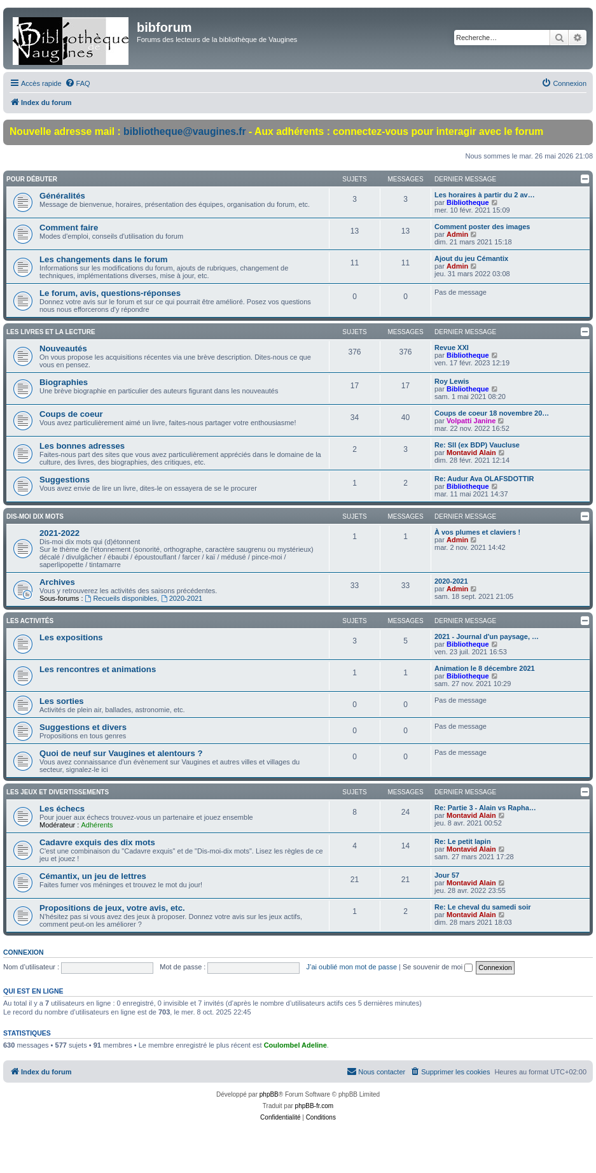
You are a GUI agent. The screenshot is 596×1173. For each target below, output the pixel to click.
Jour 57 (446, 875)
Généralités (62, 195)
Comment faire (68, 227)
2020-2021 (181, 598)
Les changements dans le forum (103, 259)
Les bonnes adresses (82, 446)
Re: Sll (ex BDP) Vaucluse (477, 445)
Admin (457, 234)
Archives (57, 582)
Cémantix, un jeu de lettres (92, 876)
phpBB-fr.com (314, 1105)
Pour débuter (31, 179)
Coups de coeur (71, 414)
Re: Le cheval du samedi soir (482, 907)
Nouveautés (63, 348)
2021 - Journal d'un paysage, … (486, 636)
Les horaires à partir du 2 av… (484, 195)
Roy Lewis (451, 381)
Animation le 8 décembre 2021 (484, 668)
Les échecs (62, 808)
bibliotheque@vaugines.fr (184, 131)
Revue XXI (451, 347)
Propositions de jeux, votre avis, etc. (112, 908)
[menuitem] (77, 83)
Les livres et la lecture (50, 331)
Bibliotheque (468, 202)
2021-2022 (59, 533)
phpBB (269, 1094)
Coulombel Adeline (295, 1045)
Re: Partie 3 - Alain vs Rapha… (485, 807)
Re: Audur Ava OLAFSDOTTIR (484, 478)
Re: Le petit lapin (462, 841)
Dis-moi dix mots (35, 516)
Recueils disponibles (121, 598)
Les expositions (71, 637)
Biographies (63, 382)
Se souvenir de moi (438, 967)
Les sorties (61, 701)
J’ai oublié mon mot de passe (352, 967)
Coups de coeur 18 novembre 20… (491, 413)
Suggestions (64, 479)
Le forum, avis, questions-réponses (110, 293)
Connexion (23, 952)
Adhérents (97, 825)
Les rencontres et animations (97, 669)
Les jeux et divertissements (57, 792)
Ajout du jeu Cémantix (471, 258)
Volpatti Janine (471, 421)
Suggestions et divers (83, 727)
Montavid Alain (471, 452)
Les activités (29, 620)
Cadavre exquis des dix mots (97, 842)
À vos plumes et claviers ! (477, 532)
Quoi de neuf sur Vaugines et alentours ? (120, 753)
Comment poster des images (482, 226)
